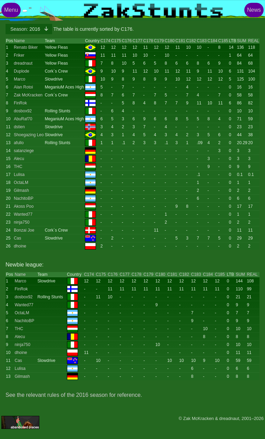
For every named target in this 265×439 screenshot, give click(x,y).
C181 (180, 40)
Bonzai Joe (24, 230)
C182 (191, 40)
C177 (137, 40)
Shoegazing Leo (29, 134)
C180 (170, 40)
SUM (241, 40)
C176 (127, 40)
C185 (223, 40)
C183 (202, 40)
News (254, 10)
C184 (212, 40)
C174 (105, 40)
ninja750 (21, 222)
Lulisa (19, 174)
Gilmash (21, 190)
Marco (19, 79)
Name (19, 40)
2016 (25, 29)
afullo (19, 142)
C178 (148, 40)
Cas (17, 238)
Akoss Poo (23, 206)
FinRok (20, 103)
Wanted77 (23, 214)
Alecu (19, 158)
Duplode (21, 71)
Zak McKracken (28, 95)
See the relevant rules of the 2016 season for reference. (74, 395)
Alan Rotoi (23, 87)
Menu (11, 10)
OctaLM (21, 182)
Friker (19, 55)
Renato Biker (26, 47)
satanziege (24, 150)
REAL (253, 40)
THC (18, 166)
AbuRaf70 (23, 118)
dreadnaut (23, 63)
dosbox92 (23, 111)
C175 (116, 40)
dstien (19, 126)
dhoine (20, 246)
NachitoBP (23, 198)
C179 (159, 40)
